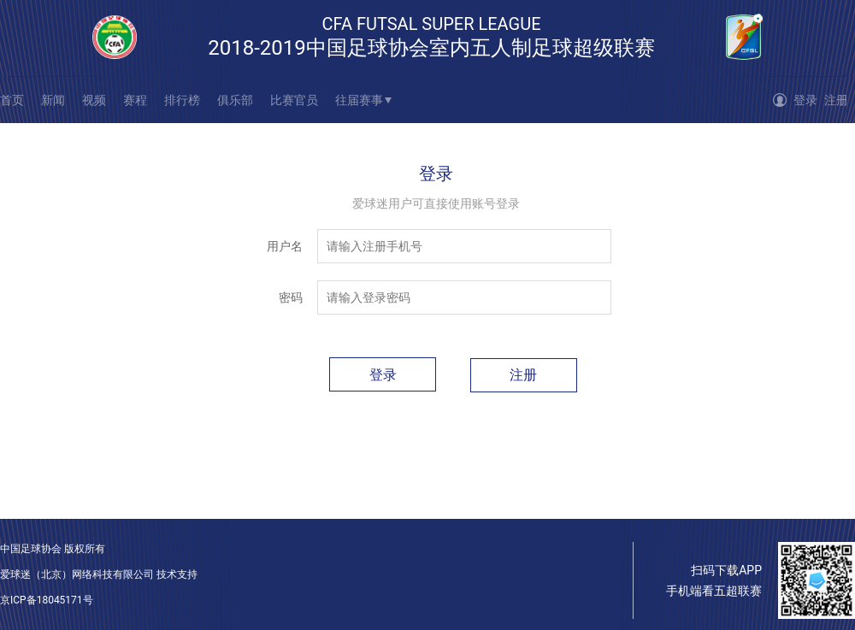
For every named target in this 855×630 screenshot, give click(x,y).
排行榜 (182, 100)
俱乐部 (235, 100)
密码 (291, 297)
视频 (94, 100)
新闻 (53, 100)
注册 (836, 100)
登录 (805, 100)
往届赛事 (359, 100)
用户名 (285, 246)
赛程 (135, 100)
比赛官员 (294, 100)
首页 (12, 100)
